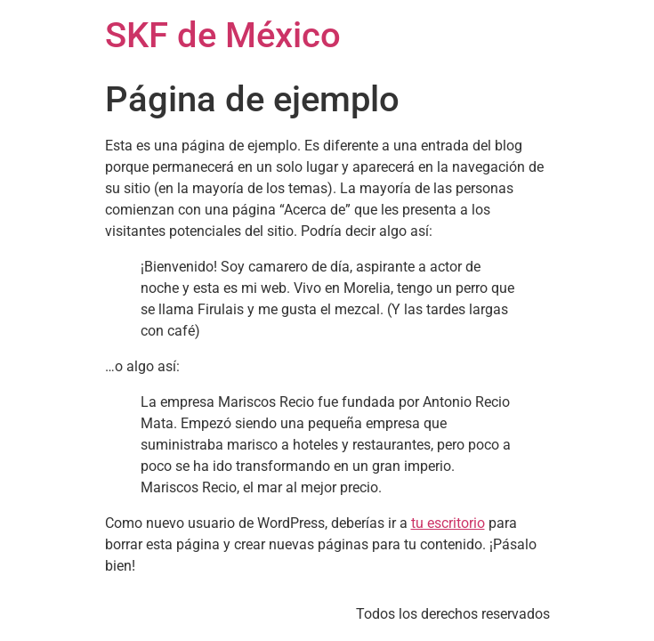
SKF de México (223, 35)
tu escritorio (448, 523)
